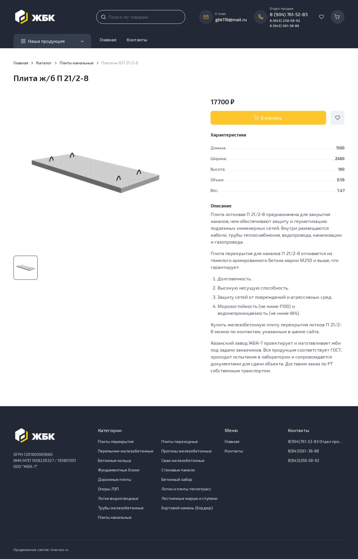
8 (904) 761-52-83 (289, 14)
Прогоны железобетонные (186, 450)
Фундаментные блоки (118, 469)
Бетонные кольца (114, 460)
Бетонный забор (176, 479)
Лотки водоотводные (118, 498)
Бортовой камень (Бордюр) (187, 507)
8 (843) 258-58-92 (285, 20)
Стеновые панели (178, 469)
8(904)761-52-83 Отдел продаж (316, 441)
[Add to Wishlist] (337, 118)
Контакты (137, 39)
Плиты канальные (77, 62)
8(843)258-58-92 (303, 460)
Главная (108, 39)
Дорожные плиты (114, 479)
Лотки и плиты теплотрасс (186, 488)
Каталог (44, 62)
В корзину (267, 117)
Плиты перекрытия (116, 441)
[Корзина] (337, 17)
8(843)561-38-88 (303, 450)
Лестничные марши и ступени (189, 498)
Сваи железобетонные (183, 460)
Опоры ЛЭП (108, 488)
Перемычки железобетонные (125, 450)
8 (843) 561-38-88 (284, 26)
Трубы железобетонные (121, 507)
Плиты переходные (179, 441)
